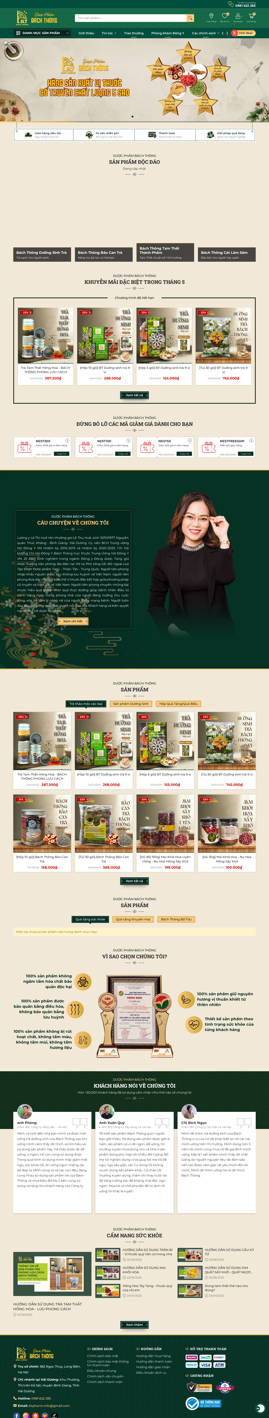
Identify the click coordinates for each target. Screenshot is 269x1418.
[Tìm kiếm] (190, 18)
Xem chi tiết (73, 621)
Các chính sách (206, 33)
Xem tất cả (134, 395)
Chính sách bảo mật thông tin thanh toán (108, 1363)
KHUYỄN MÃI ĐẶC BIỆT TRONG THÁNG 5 (135, 282)
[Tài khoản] (238, 18)
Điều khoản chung (101, 1371)
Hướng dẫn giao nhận (153, 1367)
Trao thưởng (134, 33)
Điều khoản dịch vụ (151, 1373)
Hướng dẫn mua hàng (153, 1356)
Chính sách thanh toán (105, 1382)
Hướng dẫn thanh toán (154, 1361)
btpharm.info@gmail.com (49, 1406)
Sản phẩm (134, 689)
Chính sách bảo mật (102, 1356)
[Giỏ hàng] (251, 18)
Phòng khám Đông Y (167, 33)
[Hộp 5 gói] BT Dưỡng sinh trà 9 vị (164, 368)
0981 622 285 (41, 1398)
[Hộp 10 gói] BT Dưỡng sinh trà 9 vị (103, 774)
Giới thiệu (86, 33)
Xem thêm (134, 1325)
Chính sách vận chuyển (105, 1376)
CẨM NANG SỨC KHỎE (134, 1235)
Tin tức (109, 33)
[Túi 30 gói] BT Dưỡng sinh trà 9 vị (227, 774)
